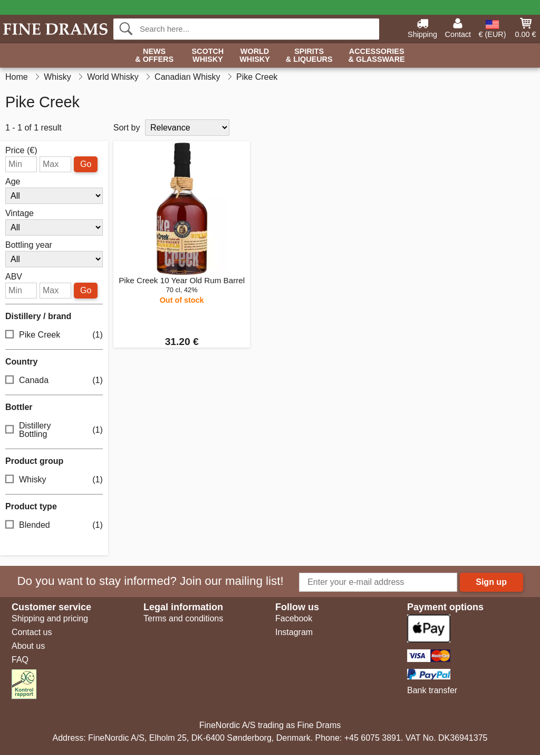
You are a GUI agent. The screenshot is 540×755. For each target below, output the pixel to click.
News (154, 55)
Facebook (293, 618)
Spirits (309, 55)
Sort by (126, 127)
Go (85, 164)
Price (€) (21, 150)
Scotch (207, 55)
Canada (54, 381)
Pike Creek (54, 335)
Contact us (32, 632)
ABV (13, 277)
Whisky (54, 480)
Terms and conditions (183, 618)
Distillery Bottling (54, 430)
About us (28, 645)
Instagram (294, 632)
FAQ (20, 659)
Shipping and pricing (50, 618)
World (254, 55)
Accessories (377, 55)
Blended (54, 525)
